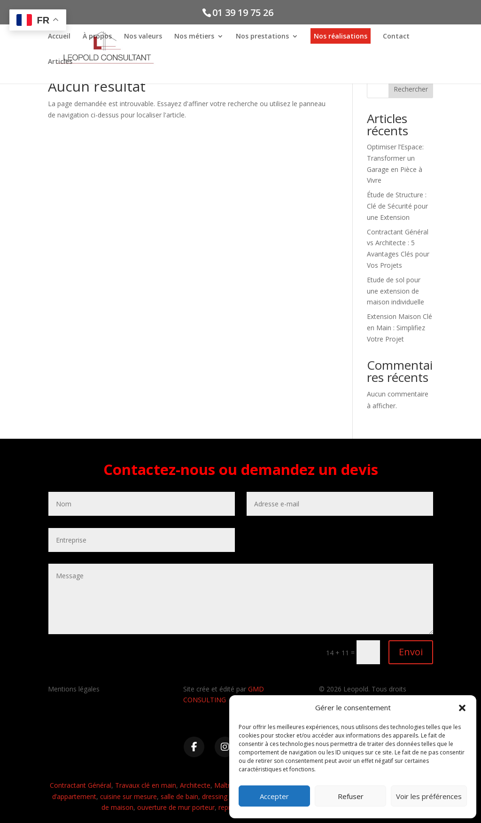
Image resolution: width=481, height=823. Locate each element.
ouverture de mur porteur (176, 807)
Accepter (274, 796)
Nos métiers (194, 36)
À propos (97, 36)
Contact (396, 36)
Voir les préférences (429, 796)
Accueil (59, 36)
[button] (462, 708)
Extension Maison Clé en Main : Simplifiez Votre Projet (399, 327)
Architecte (195, 785)
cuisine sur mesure (128, 796)
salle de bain (179, 796)
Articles (60, 62)
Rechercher (411, 89)
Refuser (351, 796)
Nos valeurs (143, 36)
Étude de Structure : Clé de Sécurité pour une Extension (397, 206)
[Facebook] (194, 747)
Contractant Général (80, 785)
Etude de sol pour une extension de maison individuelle (395, 291)
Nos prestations (262, 36)
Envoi (411, 651)
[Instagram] (225, 747)
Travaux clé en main (145, 785)
